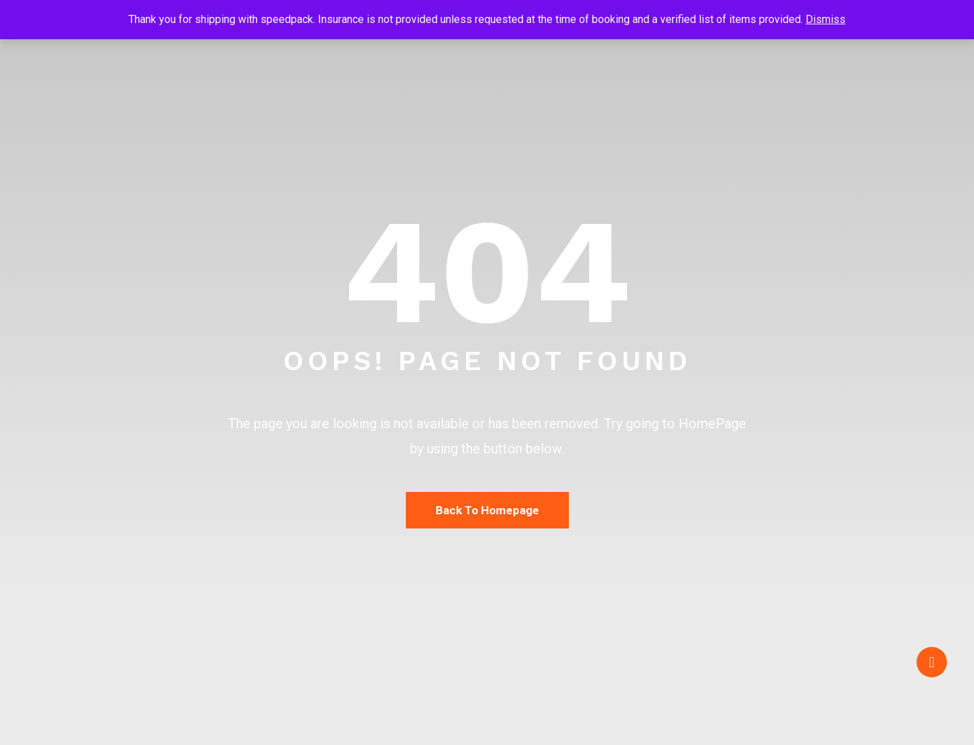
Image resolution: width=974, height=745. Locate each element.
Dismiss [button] (825, 19)
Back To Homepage (487, 510)
